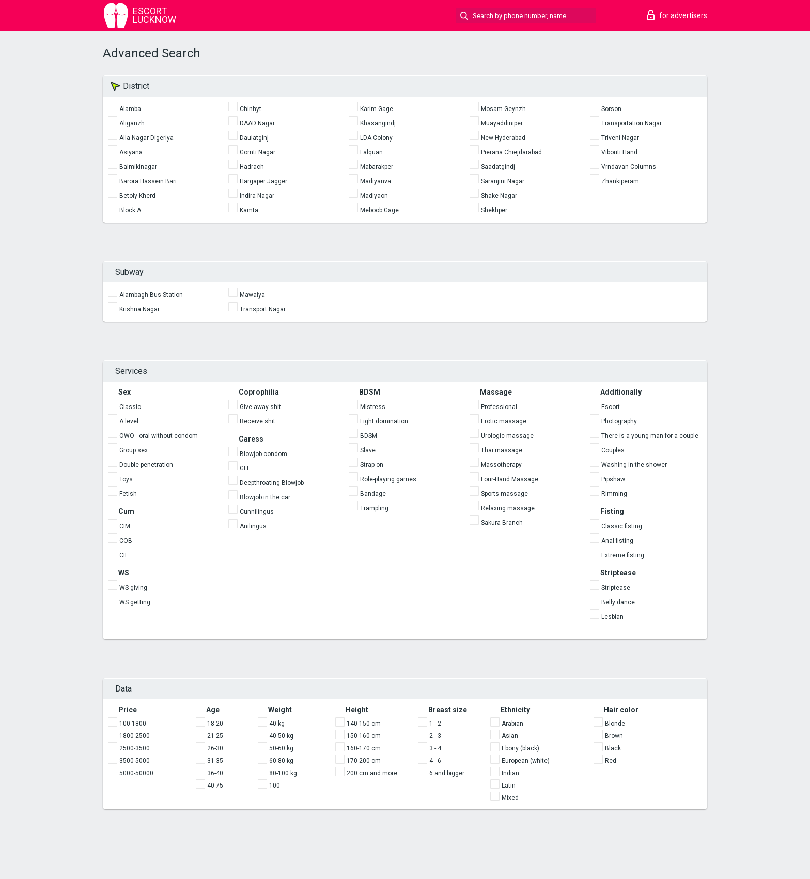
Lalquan (371, 152)
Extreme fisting (622, 555)
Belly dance (618, 602)
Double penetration (146, 464)
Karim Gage (376, 109)
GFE (245, 468)
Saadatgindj (498, 166)
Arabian (512, 723)
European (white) (526, 760)
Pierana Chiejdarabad (511, 152)
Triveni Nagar (620, 138)
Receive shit (257, 421)
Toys (126, 479)
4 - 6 (435, 760)
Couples (613, 450)
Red (610, 760)
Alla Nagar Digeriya (146, 138)
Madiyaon (374, 195)
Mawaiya (252, 295)
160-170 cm (364, 748)
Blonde (615, 723)
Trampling (374, 508)
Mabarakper (376, 166)
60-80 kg (281, 760)
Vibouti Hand (619, 152)
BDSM (368, 436)
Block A (130, 210)
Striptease (615, 587)
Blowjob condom (263, 454)
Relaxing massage (508, 508)
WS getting (134, 602)
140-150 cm (364, 723)
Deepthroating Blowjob (272, 482)
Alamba (130, 109)
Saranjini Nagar (502, 181)
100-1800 (132, 723)
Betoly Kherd (137, 195)
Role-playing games (388, 479)
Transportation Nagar (631, 123)
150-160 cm (364, 736)
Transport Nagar (263, 309)
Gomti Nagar (257, 152)
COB (125, 540)
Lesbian (612, 616)
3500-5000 (134, 760)
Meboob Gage (379, 210)
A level (128, 421)
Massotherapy (501, 464)
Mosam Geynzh (503, 109)
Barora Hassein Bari (148, 181)
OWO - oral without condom (158, 436)
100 (274, 785)
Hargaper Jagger (263, 181)
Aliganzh (132, 123)
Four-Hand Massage (509, 479)
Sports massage (504, 493)
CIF (123, 555)
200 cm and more (372, 773)
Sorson (611, 109)
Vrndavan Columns (628, 166)
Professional (499, 407)
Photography (619, 421)
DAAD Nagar (257, 123)
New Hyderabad (503, 138)
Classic (130, 407)
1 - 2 (435, 723)
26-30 (215, 748)
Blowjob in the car (265, 497)
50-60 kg (281, 748)
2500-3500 (134, 748)
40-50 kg (281, 736)
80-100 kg (283, 773)
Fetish (128, 493)
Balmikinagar (138, 166)
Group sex (133, 450)
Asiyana (131, 152)
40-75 (215, 785)
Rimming (614, 493)
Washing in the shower (634, 464)
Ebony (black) (520, 748)
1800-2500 (134, 736)
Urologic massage (507, 436)
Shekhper (494, 210)
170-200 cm (364, 760)
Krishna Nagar (139, 309)
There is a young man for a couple (649, 436)
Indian (510, 773)
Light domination (384, 421)
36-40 (215, 773)
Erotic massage (503, 421)
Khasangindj (378, 123)
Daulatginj (254, 138)
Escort (610, 407)
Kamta (249, 210)
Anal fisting (617, 540)
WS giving (133, 587)
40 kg (277, 723)
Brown (614, 736)
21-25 (215, 736)
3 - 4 (435, 748)
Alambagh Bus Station (151, 295)
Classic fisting (621, 526)
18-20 (215, 723)
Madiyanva (375, 181)
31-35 (215, 760)
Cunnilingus (257, 511)
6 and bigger (446, 773)
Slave (368, 450)
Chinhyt (250, 109)
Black (613, 748)
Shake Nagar (499, 195)
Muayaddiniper (502, 123)
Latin (509, 785)
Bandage (373, 493)
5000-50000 (136, 773)
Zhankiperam (620, 181)
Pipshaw (613, 479)
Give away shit (260, 407)
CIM (124, 526)
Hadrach (252, 166)
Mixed (510, 798)
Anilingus (253, 526)
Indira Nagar (257, 195)
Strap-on (371, 464)
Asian (510, 736)
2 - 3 (435, 736)
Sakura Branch (502, 522)
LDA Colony (376, 138)
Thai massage (501, 450)
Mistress (372, 407)
